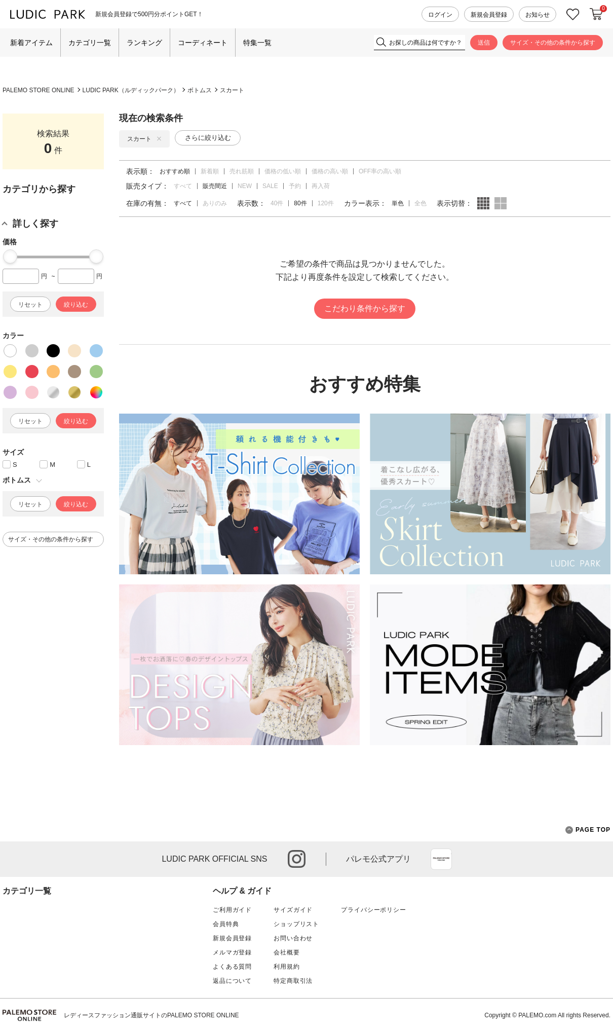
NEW (245, 186)
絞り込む (76, 304)
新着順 (210, 171)
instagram (296, 859)
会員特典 (226, 924)
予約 (295, 186)
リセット (30, 304)
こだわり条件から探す (364, 308)
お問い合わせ (293, 938)
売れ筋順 (241, 171)
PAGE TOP (587, 830)
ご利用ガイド (232, 909)
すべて (183, 186)
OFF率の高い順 (380, 171)
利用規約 (286, 966)
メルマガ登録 (232, 952)
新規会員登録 (489, 14)
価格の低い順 (282, 171)
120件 (326, 203)
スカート (232, 90)
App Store (441, 859)
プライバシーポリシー (373, 909)
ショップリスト (296, 924)
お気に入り (573, 14)
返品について (232, 980)
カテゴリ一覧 (89, 43)
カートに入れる (596, 14)
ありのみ (215, 203)
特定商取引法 (293, 980)
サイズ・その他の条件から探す (552, 42)
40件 (277, 203)
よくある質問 (232, 966)
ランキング (144, 43)
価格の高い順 (330, 171)
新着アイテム (31, 43)
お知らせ (537, 14)
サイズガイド (293, 909)
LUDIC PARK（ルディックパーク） (131, 90)
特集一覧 (257, 43)
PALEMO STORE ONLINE (38, 90)
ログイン (440, 14)
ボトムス (199, 90)
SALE (270, 186)
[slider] (10, 256)
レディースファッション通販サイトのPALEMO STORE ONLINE (151, 1015)
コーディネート (202, 43)
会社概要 (286, 952)
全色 (420, 203)
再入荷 (321, 186)
